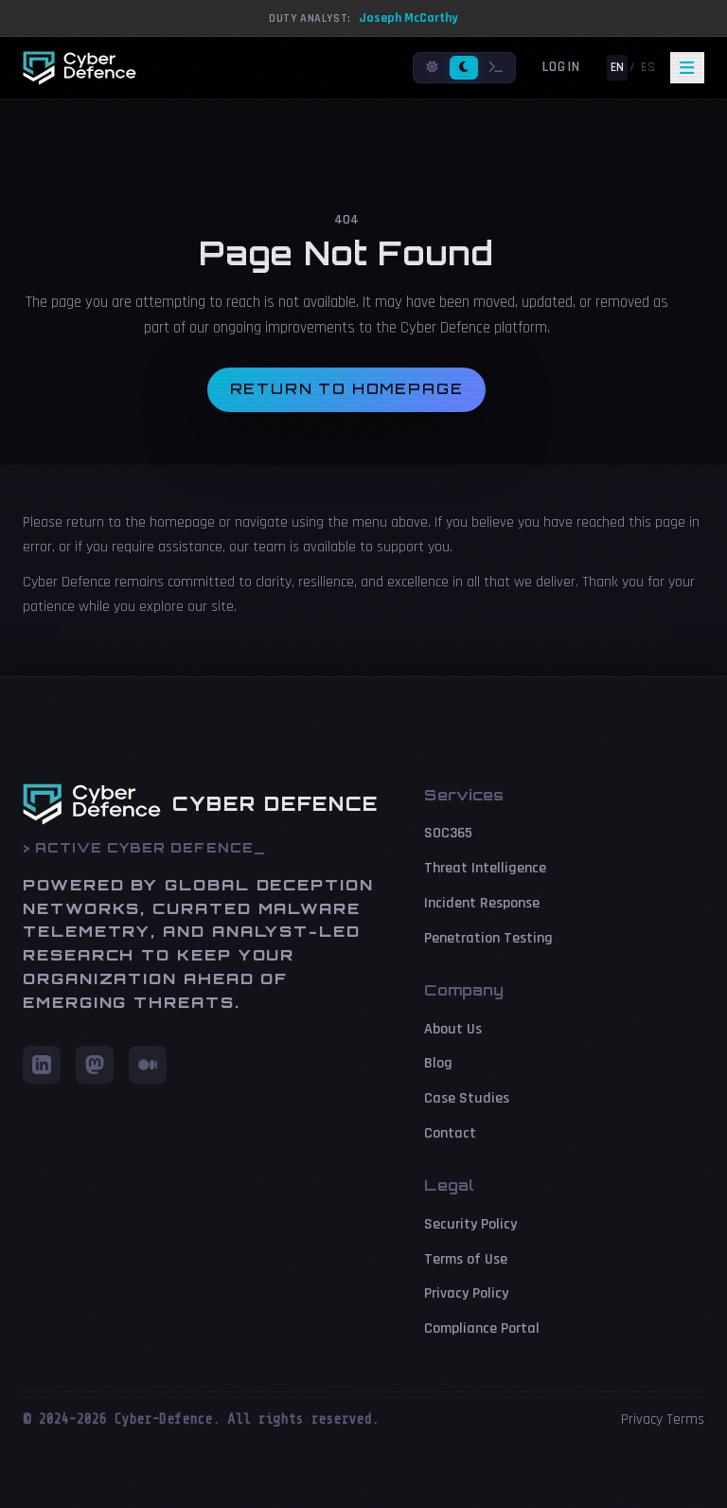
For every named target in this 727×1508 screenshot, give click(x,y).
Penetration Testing (488, 938)
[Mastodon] (95, 1065)
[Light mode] (432, 68)
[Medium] (148, 1065)
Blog (438, 1063)
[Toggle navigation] (687, 68)
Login (561, 67)
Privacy (642, 1419)
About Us (453, 1029)
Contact (450, 1133)
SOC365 (448, 833)
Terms (685, 1419)
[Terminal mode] (496, 68)
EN (617, 67)
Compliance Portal (482, 1328)
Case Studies (466, 1098)
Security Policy (470, 1224)
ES (648, 67)
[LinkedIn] (42, 1065)
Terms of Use (465, 1259)
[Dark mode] (464, 68)
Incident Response (482, 903)
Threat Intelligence (485, 868)
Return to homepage (347, 389)
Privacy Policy (466, 1293)
